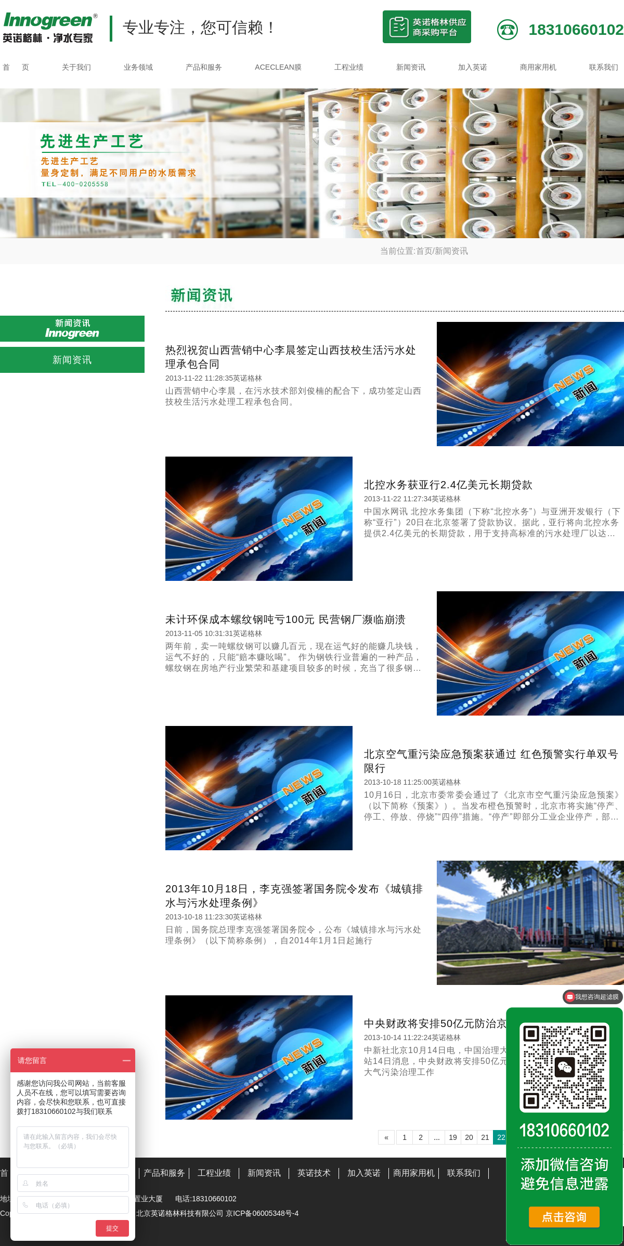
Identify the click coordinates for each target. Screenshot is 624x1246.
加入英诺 (472, 67)
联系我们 (603, 67)
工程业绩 (348, 67)
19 (453, 1137)
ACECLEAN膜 (278, 67)
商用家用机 (538, 67)
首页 (424, 250)
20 (469, 1137)
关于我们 (76, 67)
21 (485, 1137)
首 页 (16, 67)
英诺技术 (314, 1173)
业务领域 (138, 67)
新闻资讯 (410, 67)
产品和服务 (204, 67)
